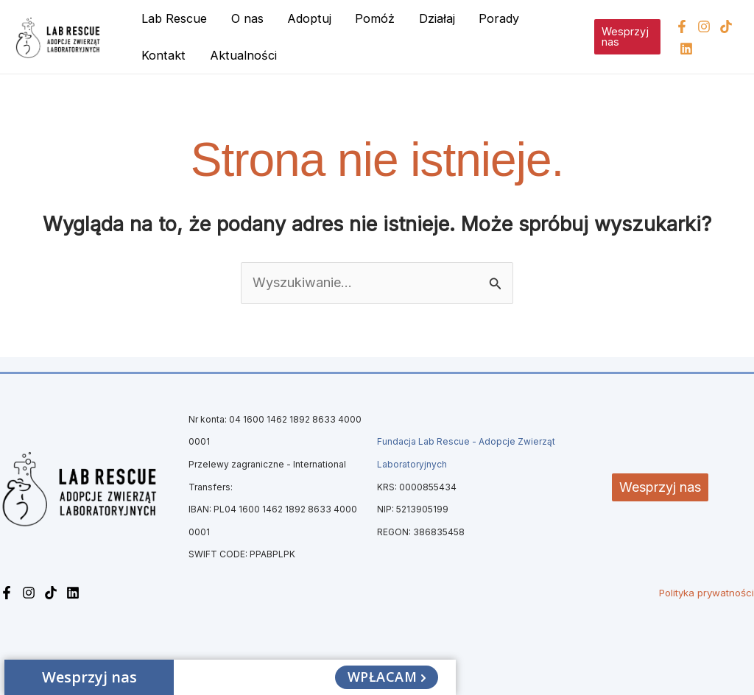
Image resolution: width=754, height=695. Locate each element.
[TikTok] (726, 26)
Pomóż (375, 18)
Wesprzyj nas (660, 487)
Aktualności (243, 55)
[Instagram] (704, 26)
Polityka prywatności (706, 593)
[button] (627, 37)
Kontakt (163, 55)
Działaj (437, 18)
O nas (247, 18)
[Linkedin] (686, 48)
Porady (499, 18)
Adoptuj (309, 18)
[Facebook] (681, 26)
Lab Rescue (174, 18)
